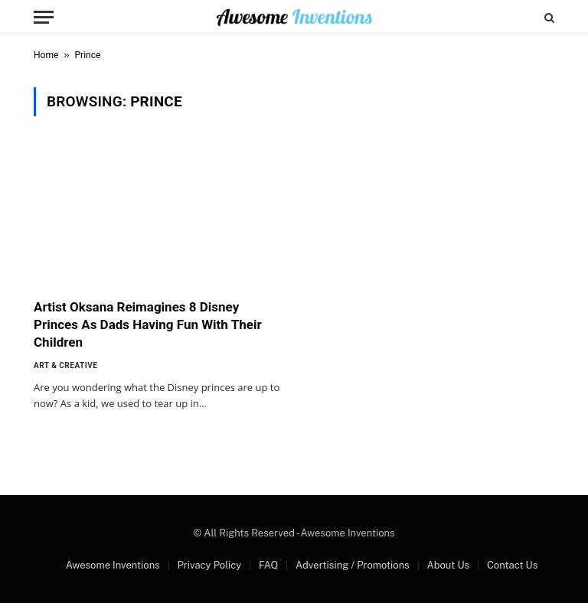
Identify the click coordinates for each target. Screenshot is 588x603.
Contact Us (512, 565)
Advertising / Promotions (353, 565)
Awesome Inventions (113, 565)
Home (46, 55)
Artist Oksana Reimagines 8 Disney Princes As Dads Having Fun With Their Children (148, 324)
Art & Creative (65, 365)
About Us (447, 565)
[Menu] (44, 17)
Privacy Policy (209, 565)
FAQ (268, 565)
